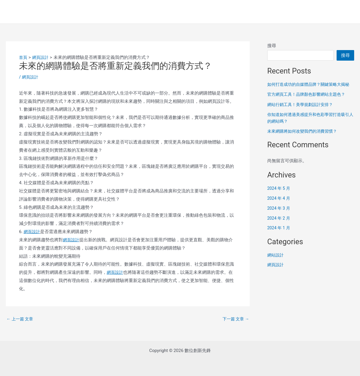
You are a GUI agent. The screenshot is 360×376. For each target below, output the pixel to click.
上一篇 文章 (20, 319)
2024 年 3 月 (279, 214)
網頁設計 (30, 77)
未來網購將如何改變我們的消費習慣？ (304, 138)
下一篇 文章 (235, 319)
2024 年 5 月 (279, 195)
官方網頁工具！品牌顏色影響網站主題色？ (309, 101)
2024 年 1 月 (279, 234)
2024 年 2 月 (279, 224)
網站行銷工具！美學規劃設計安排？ (302, 111)
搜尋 (271, 45)
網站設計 (276, 261)
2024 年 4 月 (279, 205)
